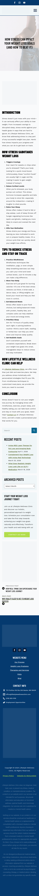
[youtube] (24, 2)
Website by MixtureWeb (26, 776)
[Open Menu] (35, 10)
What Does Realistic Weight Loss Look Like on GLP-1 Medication (19, 467)
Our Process (19, 662)
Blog (19, 678)
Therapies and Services (19, 670)
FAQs (19, 674)
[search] (34, 430)
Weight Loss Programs (20, 666)
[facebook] (14, 2)
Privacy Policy (8, 776)
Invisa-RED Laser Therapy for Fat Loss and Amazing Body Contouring (20, 449)
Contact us (11, 415)
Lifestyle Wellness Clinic (14, 369)
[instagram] (19, 2)
